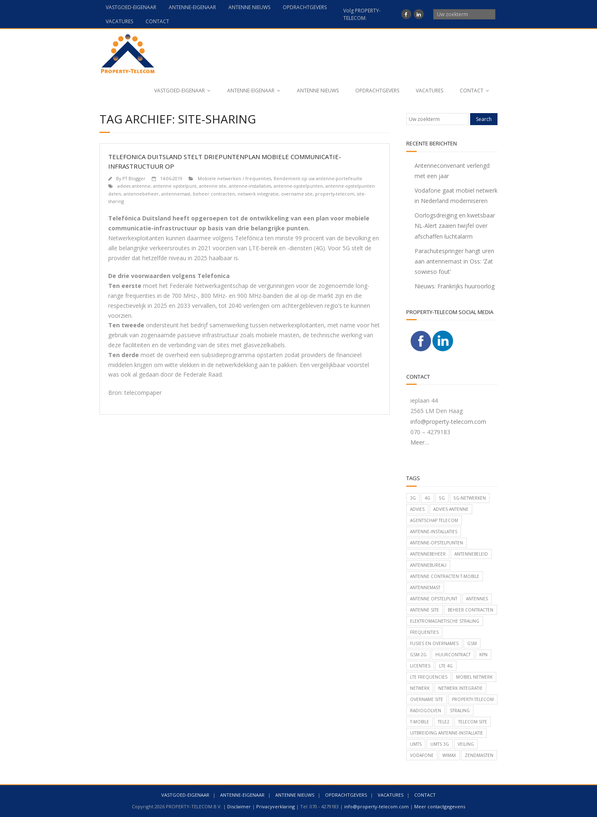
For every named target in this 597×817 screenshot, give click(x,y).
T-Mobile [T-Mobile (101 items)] (419, 722)
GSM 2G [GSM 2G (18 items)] (418, 654)
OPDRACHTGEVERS (305, 7)
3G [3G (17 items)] (413, 498)
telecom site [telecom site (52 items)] (472, 722)
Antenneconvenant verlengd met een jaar (452, 171)
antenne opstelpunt (175, 186)
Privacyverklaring (275, 806)
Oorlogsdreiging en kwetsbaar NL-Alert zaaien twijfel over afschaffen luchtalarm (455, 225)
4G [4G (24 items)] (427, 498)
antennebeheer (141, 194)
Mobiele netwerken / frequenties (234, 178)
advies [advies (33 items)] (417, 509)
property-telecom (334, 194)
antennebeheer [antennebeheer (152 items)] (428, 554)
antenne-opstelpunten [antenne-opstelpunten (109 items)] (436, 543)
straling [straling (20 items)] (460, 710)
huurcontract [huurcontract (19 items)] (453, 654)
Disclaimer (239, 806)
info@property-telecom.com (448, 421)
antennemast (175, 194)
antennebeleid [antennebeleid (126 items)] (471, 554)
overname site (297, 194)
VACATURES (119, 21)
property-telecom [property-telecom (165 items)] (473, 699)
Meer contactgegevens (439, 806)
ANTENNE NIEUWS (249, 7)
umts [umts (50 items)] (416, 744)
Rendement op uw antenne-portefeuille (318, 178)
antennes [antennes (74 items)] (477, 599)
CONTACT (157, 21)
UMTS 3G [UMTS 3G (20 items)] (439, 744)
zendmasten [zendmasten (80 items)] (479, 755)
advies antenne (133, 186)
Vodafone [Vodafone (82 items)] (422, 755)
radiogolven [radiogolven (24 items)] (425, 710)
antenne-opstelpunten (298, 186)
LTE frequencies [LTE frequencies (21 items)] (428, 677)
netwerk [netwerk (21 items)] (420, 688)
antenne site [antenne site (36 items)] (424, 610)
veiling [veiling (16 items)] (466, 744)
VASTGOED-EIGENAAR (131, 7)
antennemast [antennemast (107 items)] (425, 587)
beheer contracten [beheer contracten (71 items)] (470, 610)
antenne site (212, 186)
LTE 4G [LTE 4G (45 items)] (446, 666)
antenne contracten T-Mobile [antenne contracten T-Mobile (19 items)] (444, 576)
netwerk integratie (258, 194)
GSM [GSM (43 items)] (472, 643)
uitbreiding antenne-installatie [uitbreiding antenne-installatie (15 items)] (446, 733)
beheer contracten (214, 194)
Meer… (419, 442)
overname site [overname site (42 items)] (426, 699)
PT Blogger (134, 178)
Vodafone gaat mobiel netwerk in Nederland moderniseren (456, 195)
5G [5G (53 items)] (442, 498)
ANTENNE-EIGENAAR (192, 7)
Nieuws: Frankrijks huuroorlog (455, 286)
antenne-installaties (250, 186)
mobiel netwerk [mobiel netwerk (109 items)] (474, 677)
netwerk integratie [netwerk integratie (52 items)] (460, 688)
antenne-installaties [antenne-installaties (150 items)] (433, 531)
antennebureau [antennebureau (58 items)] (428, 565)
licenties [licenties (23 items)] (420, 666)
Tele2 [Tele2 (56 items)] (443, 722)
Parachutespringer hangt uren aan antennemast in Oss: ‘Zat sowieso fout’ (454, 261)
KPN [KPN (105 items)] (483, 654)
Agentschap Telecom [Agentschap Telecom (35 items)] (434, 520)
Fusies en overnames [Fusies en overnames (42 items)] (434, 643)
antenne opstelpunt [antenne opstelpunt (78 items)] (433, 599)
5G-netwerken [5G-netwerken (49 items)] (470, 498)
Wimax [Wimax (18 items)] (449, 755)
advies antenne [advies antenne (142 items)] (450, 509)
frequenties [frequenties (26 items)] (424, 632)
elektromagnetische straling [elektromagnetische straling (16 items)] (444, 621)
